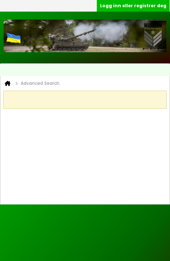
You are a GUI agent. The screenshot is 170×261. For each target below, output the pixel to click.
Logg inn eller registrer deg (133, 6)
